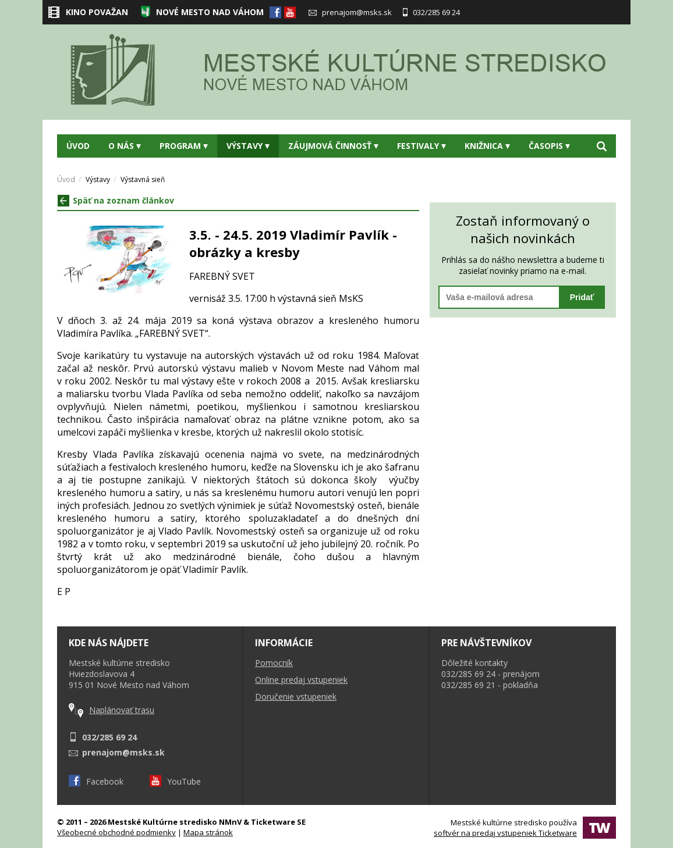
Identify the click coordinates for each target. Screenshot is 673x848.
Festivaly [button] (421, 145)
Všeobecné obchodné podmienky (116, 832)
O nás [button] (124, 145)
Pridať (582, 297)
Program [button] (184, 145)
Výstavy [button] (248, 145)
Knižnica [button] (487, 145)
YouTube (175, 781)
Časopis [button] (549, 145)
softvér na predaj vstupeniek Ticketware (505, 833)
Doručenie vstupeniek (295, 696)
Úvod (78, 145)
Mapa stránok (208, 832)
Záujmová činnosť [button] (333, 145)
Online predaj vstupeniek (301, 679)
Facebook (96, 781)
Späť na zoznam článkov (116, 200)
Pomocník (274, 662)
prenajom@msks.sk (350, 12)
